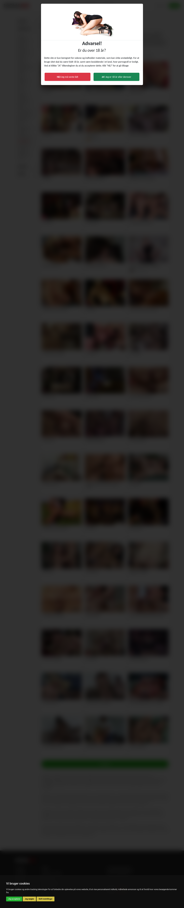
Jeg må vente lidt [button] (67, 76)
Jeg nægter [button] (29, 899)
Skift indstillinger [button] (45, 899)
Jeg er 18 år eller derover (116, 76)
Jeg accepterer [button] (14, 899)
